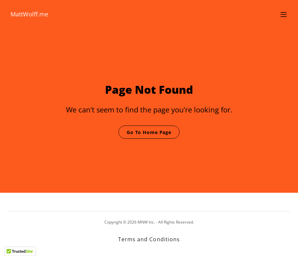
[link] (29, 14)
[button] (283, 14)
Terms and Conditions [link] (149, 239)
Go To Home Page (149, 132)
